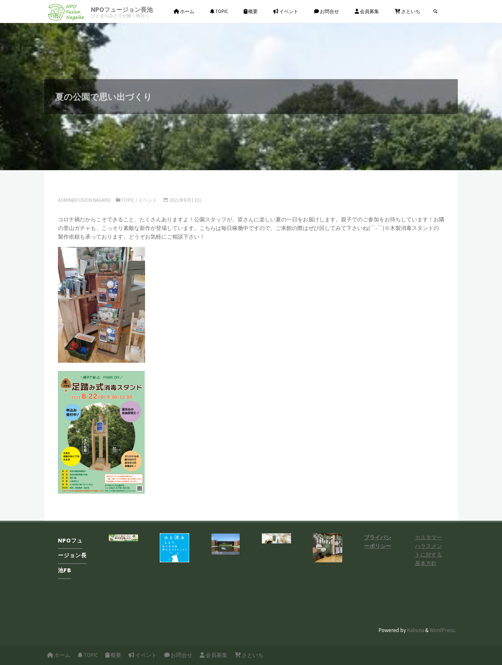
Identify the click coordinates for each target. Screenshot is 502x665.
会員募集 (213, 655)
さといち (249, 655)
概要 (113, 655)
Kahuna (415, 630)
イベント (147, 200)
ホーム (58, 655)
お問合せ (178, 655)
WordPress (442, 630)
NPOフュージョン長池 (122, 9)
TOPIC (127, 200)
